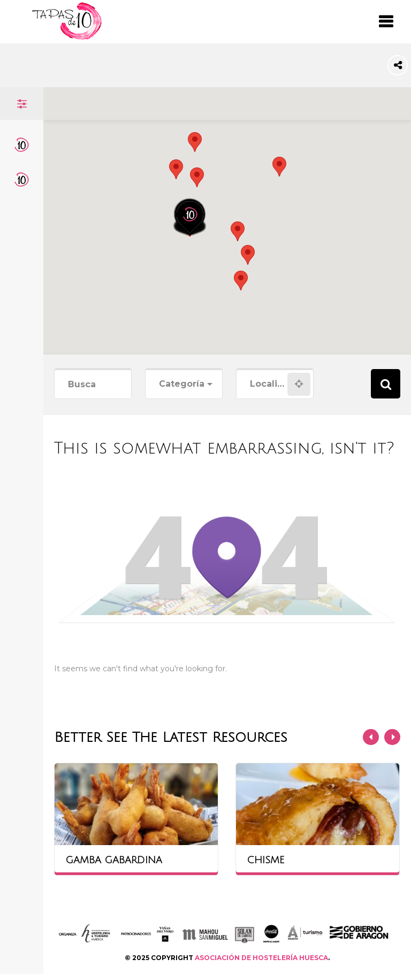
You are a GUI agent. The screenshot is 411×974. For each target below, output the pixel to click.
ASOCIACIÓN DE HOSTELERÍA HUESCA (261, 958)
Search (385, 383)
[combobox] (184, 384)
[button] (197, 177)
